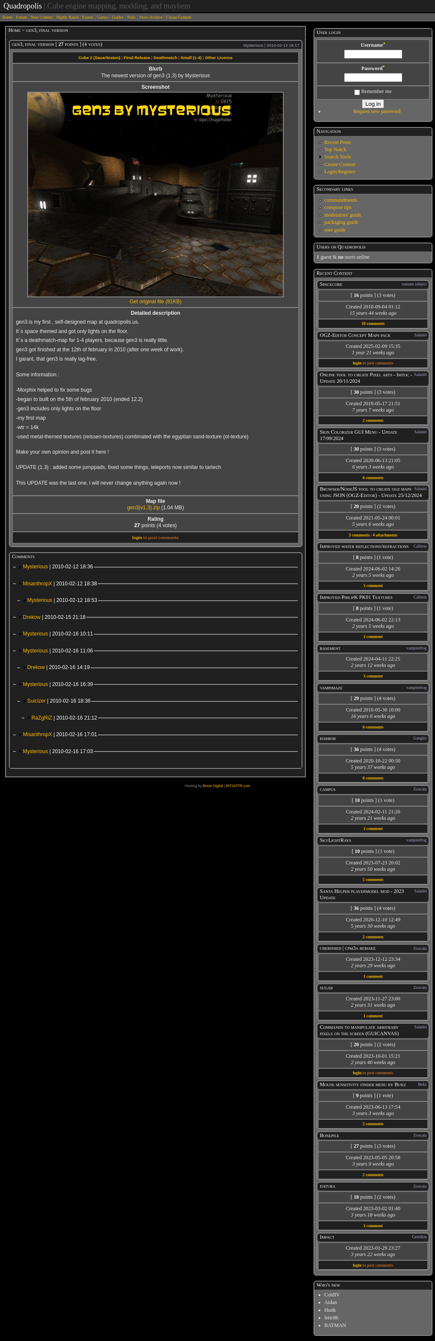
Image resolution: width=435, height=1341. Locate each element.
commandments (341, 200)
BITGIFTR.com (238, 786)
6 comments (372, 477)
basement (330, 648)
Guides (118, 17)
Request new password (376, 111)
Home (8, 17)
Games (102, 17)
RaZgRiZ (64, 718)
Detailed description (155, 313)
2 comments (372, 420)
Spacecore (331, 284)
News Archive (151, 17)
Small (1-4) (191, 57)
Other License (219, 57)
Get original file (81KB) (155, 302)
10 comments (373, 323)
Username (373, 45)
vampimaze (331, 688)
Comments (23, 556)
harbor (328, 738)
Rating (155, 519)
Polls (131, 17)
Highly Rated (67, 17)
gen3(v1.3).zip (143, 508)
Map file (155, 501)
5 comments (372, 879)
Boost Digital (213, 786)
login (137, 537)
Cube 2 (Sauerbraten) (99, 57)
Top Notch (335, 149)
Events (87, 17)
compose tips (338, 207)
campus (328, 789)
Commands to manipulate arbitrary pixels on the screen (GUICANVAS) (359, 1030)
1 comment (373, 585)
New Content (42, 17)
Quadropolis (22, 6)
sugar (326, 988)
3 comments (359, 535)
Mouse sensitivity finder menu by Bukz (363, 1084)
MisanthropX (60, 584)
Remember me (372, 91)
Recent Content (334, 273)
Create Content (178, 17)
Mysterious (58, 567)
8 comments (372, 778)
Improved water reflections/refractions (364, 546)
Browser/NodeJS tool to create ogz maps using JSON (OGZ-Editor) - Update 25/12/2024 (371, 492)
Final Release (137, 57)
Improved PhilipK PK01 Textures (356, 597)
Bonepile (329, 1135)
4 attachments (385, 535)
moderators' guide (343, 215)
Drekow (54, 617)
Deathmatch (165, 57)
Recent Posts (338, 142)
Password (373, 68)
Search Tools (338, 157)
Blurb (155, 69)
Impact (327, 1237)
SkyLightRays (335, 840)
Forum (21, 17)
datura (328, 1186)
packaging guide (342, 222)
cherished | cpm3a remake (348, 948)
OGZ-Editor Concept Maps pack (355, 335)
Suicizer (58, 701)
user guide (335, 230)
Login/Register (340, 172)
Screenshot (155, 87)
